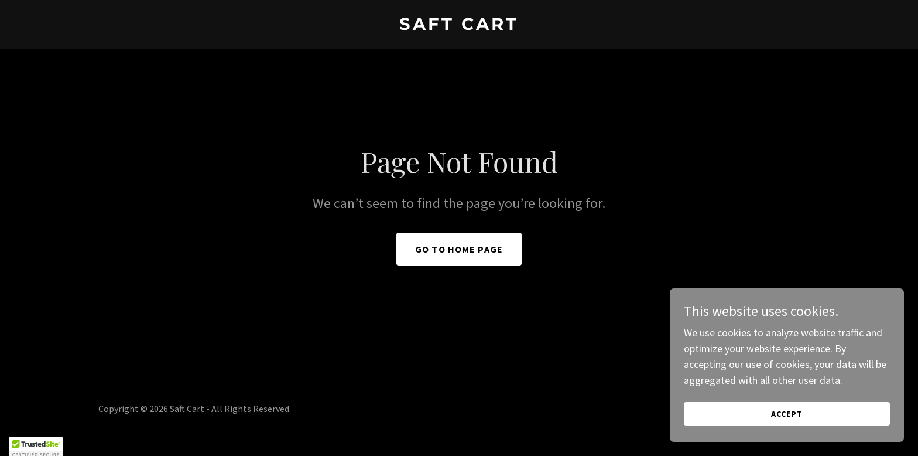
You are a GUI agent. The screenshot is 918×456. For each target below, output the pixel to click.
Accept (787, 414)
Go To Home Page (459, 249)
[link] (459, 26)
